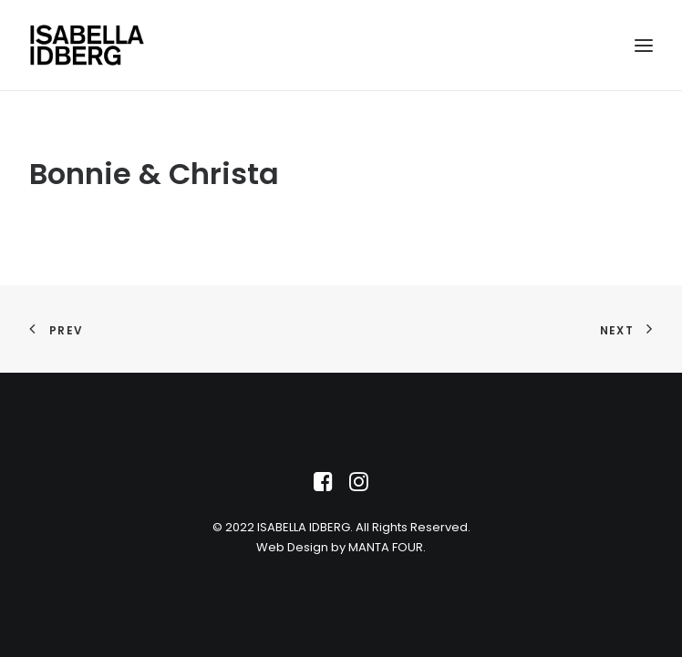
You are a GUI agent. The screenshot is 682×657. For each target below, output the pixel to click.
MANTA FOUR (385, 547)
